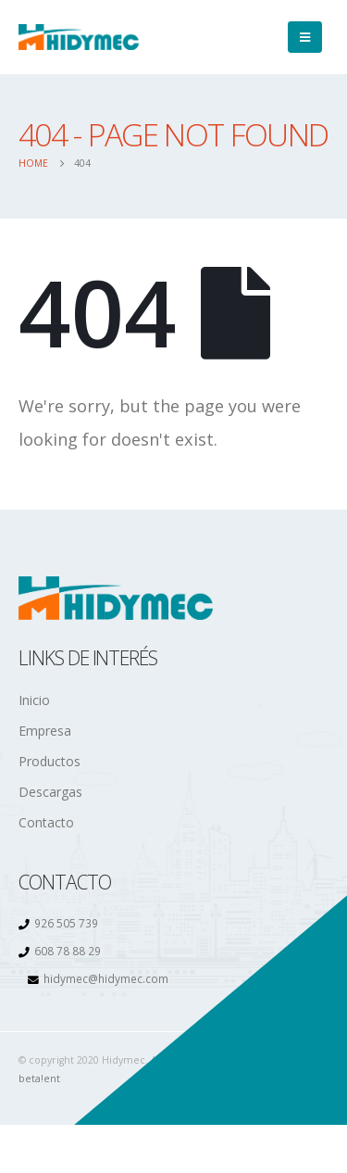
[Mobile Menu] (305, 37)
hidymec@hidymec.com (105, 978)
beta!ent (39, 1078)
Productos (50, 761)
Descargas (50, 792)
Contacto (46, 822)
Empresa (45, 730)
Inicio (34, 700)
